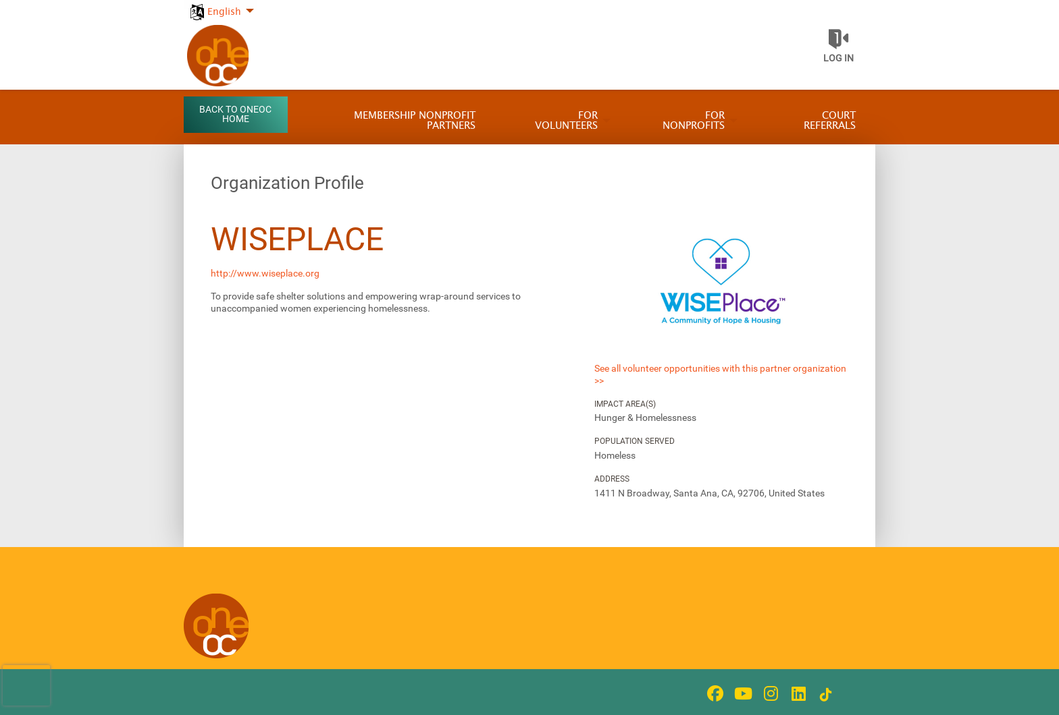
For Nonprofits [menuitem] (694, 121)
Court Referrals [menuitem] (830, 121)
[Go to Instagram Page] (768, 693)
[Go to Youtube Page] (741, 693)
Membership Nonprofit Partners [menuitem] (414, 121)
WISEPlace (297, 239)
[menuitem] (220, 4)
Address (611, 479)
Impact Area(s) (625, 404)
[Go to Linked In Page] (796, 693)
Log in (838, 58)
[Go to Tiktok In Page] (824, 695)
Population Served (634, 441)
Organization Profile (287, 183)
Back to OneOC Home (235, 114)
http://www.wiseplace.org (265, 273)
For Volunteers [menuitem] (566, 121)
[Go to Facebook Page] (713, 693)
